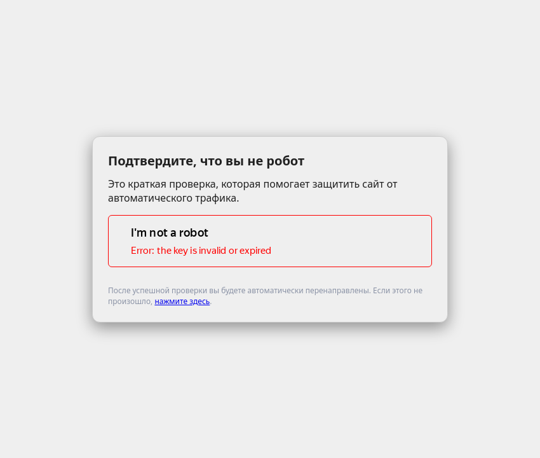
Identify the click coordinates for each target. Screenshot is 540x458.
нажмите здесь (182, 301)
